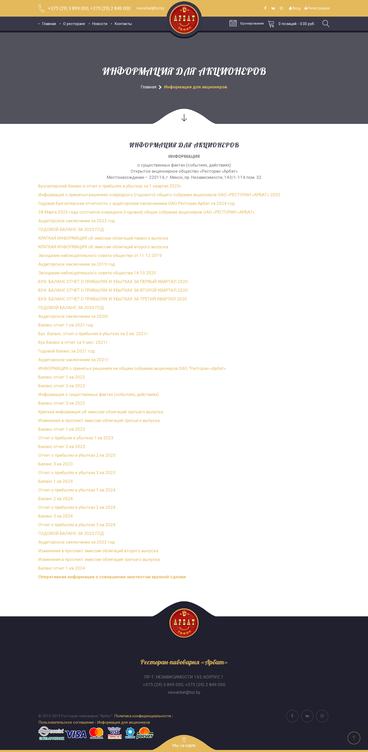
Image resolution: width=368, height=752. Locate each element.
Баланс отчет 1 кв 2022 (61, 377)
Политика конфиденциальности (142, 716)
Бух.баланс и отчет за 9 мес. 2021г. (73, 342)
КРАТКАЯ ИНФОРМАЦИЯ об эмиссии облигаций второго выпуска (103, 246)
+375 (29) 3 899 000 (163, 684)
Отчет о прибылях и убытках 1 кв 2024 (77, 489)
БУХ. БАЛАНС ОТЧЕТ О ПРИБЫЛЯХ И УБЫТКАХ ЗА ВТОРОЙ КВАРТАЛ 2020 (113, 290)
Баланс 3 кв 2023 (55, 463)
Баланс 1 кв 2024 (55, 481)
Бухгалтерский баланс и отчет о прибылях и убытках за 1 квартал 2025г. (110, 186)
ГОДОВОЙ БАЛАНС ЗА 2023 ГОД (71, 229)
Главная (148, 86)
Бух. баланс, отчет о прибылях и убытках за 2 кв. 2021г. (93, 333)
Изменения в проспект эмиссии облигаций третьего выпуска (99, 420)
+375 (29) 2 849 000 (205, 684)
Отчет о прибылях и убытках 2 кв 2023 (77, 455)
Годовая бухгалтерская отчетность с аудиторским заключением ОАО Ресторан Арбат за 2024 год (136, 203)
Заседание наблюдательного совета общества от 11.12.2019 (100, 255)
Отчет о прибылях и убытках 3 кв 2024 (77, 524)
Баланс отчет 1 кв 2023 (61, 429)
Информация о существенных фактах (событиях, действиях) (98, 394)
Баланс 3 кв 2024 (55, 516)
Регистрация (317, 8)
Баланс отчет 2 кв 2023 (61, 446)
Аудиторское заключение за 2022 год (76, 542)
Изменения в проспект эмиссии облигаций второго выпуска (98, 550)
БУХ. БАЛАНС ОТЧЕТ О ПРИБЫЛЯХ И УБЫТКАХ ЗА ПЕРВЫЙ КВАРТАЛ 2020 (113, 281)
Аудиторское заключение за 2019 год (76, 264)
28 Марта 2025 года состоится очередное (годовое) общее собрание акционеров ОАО (125, 212)
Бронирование (245, 23)
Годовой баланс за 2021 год (66, 351)
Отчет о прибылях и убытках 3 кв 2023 (77, 472)
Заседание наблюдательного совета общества (85, 272)
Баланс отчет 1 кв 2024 (61, 568)
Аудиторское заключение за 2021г (73, 359)
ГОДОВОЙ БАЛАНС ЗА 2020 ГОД (71, 307)
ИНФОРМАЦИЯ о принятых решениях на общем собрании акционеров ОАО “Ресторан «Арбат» (132, 368)
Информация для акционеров (123, 722)
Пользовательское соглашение (66, 722)
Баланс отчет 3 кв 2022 (61, 403)
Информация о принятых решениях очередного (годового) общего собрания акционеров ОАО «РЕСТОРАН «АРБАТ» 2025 (159, 194)
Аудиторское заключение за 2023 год (76, 220)
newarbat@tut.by (184, 692)
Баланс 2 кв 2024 (55, 498)
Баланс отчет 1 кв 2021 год (65, 324)
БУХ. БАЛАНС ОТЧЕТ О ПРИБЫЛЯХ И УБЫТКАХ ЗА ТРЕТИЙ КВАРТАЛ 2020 (112, 298)
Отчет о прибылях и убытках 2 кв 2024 (77, 507)
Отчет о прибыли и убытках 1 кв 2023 (75, 437)
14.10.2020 (144, 272)
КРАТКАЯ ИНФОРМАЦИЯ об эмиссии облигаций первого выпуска (103, 238)
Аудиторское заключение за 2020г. (74, 316)
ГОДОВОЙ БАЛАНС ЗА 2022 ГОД (71, 533)
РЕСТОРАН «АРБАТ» (235, 212)
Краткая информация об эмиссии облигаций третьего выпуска (100, 411)
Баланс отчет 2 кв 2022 (61, 385)
